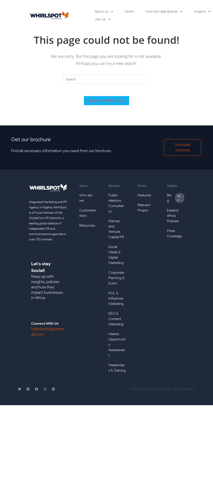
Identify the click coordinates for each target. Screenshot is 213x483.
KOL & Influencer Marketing (116, 302)
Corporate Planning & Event (116, 281)
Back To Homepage (106, 105)
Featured (144, 199)
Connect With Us (45, 327)
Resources (87, 229)
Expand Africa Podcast (173, 219)
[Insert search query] (106, 82)
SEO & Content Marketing (116, 322)
